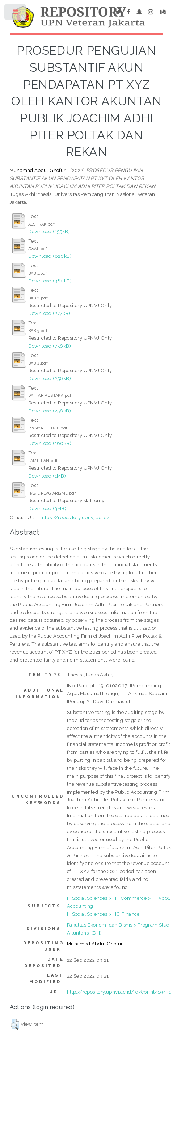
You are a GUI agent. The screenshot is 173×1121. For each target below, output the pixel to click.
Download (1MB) (47, 476)
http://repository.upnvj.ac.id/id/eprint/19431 (119, 992)
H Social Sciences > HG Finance (103, 914)
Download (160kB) (49, 443)
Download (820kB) (50, 256)
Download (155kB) (49, 231)
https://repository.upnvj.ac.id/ (75, 517)
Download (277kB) (49, 313)
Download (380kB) (50, 281)
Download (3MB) (47, 508)
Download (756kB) (49, 346)
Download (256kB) (49, 378)
